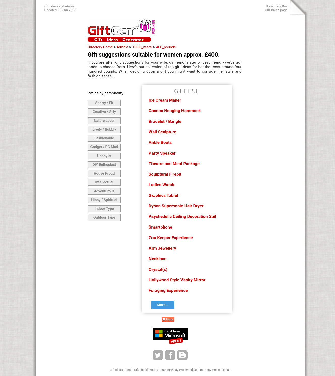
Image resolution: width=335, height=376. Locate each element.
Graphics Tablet (163, 195)
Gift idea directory (146, 370)
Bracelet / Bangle (165, 121)
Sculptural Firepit (165, 174)
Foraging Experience (168, 290)
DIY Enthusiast (104, 165)
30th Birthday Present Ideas (179, 370)
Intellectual (104, 182)
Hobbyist (104, 156)
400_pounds (166, 47)
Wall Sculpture (162, 131)
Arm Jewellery (162, 248)
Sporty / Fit (104, 103)
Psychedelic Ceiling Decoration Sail (182, 216)
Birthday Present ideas (215, 370)
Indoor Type (104, 209)
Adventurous (104, 191)
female (122, 47)
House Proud (104, 173)
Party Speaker (162, 153)
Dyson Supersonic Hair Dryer (176, 205)
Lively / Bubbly (104, 129)
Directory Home (100, 47)
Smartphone (160, 227)
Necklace (157, 258)
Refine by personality (105, 93)
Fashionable (104, 138)
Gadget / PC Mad (104, 147)
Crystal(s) (158, 269)
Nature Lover (104, 121)
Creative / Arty (104, 112)
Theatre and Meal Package (174, 163)
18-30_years (142, 47)
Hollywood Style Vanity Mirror (177, 279)
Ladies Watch (161, 184)
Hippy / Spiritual (104, 200)
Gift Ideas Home (121, 370)
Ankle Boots (160, 142)
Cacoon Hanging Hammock (175, 110)
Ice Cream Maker (165, 100)
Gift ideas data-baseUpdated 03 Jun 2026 (60, 8)
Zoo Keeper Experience (171, 237)
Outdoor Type (104, 217)
